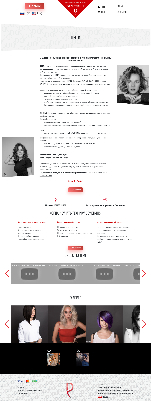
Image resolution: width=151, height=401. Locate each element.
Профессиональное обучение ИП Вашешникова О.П (115, 393)
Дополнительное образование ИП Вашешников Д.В (115, 390)
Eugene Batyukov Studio (112, 387)
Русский (106, 397)
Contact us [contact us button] (122, 6)
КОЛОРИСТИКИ (46, 175)
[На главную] (75, 9)
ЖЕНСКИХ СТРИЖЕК (90, 81)
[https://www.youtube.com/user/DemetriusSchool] (78, 351)
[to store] (34, 6)
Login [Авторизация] (101, 7)
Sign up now (75, 189)
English (100, 397)
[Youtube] (82, 359)
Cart (101, 12)
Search (122, 12)
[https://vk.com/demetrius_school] (49, 351)
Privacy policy (22, 393)
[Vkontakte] (53, 359)
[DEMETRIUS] (70, 390)
